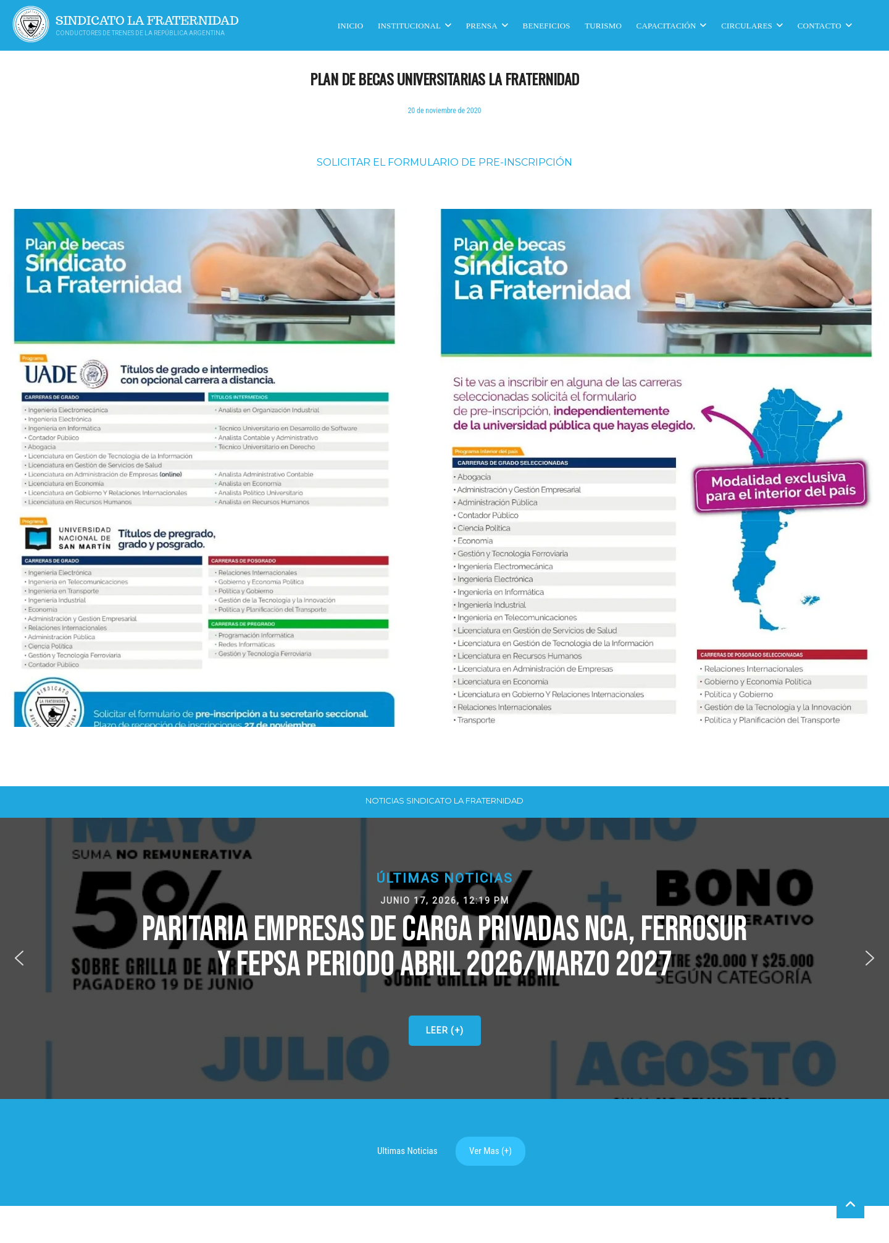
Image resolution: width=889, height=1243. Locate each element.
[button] (444, 958)
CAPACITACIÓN (666, 25)
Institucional (409, 25)
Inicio (351, 25)
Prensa (482, 25)
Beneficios (546, 25)
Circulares (746, 25)
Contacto (819, 25)
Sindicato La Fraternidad (147, 21)
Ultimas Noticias (407, 1150)
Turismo (603, 25)
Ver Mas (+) (490, 1150)
